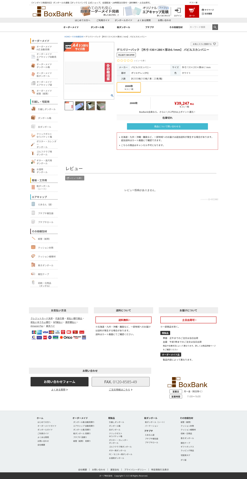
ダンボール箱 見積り (82, 429)
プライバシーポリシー (135, 469)
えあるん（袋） (42, 204)
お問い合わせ (164, 20)
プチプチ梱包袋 (42, 213)
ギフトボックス (187, 446)
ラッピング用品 (187, 450)
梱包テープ (40, 273)
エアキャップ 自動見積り (84, 425)
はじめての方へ (82, 20)
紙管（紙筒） (41, 238)
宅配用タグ (185, 455)
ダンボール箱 (41, 117)
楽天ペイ (50, 325)
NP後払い (58, 322)
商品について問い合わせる (167, 126)
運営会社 (114, 469)
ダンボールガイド (123, 20)
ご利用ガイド (103, 20)
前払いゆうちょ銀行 (40, 322)
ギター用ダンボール (117, 450)
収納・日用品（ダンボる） (41, 283)
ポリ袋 (183, 459)
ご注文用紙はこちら (119, 389)
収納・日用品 (186, 433)
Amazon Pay (37, 325)
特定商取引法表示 (160, 469)
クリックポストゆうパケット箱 (115, 435)
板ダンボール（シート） (155, 422)
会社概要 (41, 444)
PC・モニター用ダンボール (120, 454)
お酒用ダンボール (116, 458)
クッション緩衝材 (43, 256)
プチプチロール (42, 221)
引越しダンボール (43, 108)
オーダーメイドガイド (46, 425)
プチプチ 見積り (80, 437)
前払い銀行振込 (74, 318)
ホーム (40, 418)
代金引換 (59, 318)
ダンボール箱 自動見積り (84, 422)
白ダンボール (41, 126)
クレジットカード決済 (42, 318)
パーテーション (151, 425)
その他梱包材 (77, 36)
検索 (215, 27)
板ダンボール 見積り (82, 433)
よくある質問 (144, 20)
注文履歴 (207, 13)
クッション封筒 (42, 247)
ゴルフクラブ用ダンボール (120, 446)
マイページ (208, 9)
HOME (67, 36)
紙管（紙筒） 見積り (82, 441)
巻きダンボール (42, 265)
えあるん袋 (149, 434)
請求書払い (70, 322)
